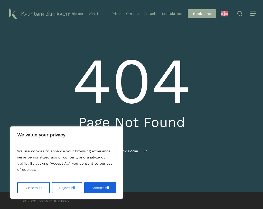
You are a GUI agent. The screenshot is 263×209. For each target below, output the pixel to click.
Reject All (67, 188)
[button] (253, 13)
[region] (66, 162)
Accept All (100, 188)
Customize (33, 188)
